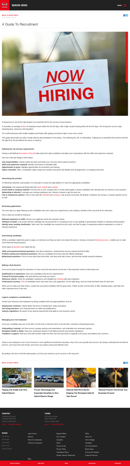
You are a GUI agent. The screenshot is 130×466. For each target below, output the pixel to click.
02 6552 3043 (54, 421)
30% (24, 127)
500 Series (5, 439)
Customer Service (86, 455)
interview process (102, 240)
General (13, 17)
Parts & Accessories (35, 440)
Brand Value (84, 449)
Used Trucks (32, 433)
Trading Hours (14, 424)
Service (30, 437)
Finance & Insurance (35, 443)
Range (5, 433)
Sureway (56, 195)
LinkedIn (54, 187)
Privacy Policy (58, 449)
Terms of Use (58, 446)
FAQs (82, 433)
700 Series (5, 442)
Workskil (46, 195)
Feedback (83, 443)
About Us (83, 437)
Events (108, 437)
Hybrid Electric (7, 449)
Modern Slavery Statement (63, 455)
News (56, 443)
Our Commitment (86, 446)
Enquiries (57, 440)
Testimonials (110, 443)
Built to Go (5, 445)
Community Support (87, 452)
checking (60, 279)
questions (17, 247)
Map (3, 424)
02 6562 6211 (11, 421)
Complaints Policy (60, 452)
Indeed (45, 187)
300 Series (5, 436)
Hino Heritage (84, 440)
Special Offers (58, 433)
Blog (107, 433)
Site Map (109, 446)
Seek (39, 187)
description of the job (27, 153)
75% (23, 282)
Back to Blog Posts (10, 15)
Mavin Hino (20, 5)
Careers (108, 440)
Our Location (58, 437)
